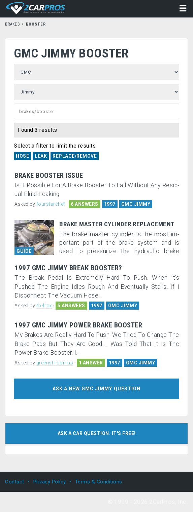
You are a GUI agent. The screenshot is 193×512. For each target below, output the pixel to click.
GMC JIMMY (136, 204)
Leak (41, 156)
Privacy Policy (49, 482)
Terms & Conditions (98, 482)
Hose (22, 156)
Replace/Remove (75, 156)
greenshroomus (54, 362)
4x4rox (44, 305)
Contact (14, 482)
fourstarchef (50, 204)
